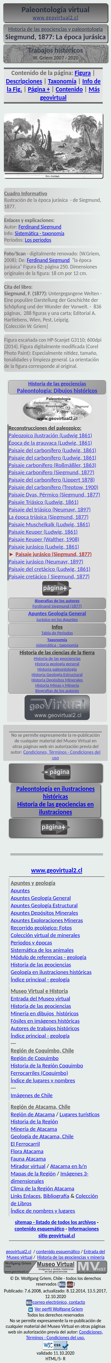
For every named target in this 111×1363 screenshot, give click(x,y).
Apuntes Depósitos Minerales (44, 912)
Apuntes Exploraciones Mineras (47, 920)
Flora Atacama (27, 1151)
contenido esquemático (39, 1228)
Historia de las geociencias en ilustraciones (55, 808)
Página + (39, 89)
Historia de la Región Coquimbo (47, 1065)
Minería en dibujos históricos (44, 1013)
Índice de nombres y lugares (43, 1210)
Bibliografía (56, 1195)
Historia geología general (57, 663)
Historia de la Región (34, 1121)
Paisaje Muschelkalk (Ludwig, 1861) (49, 524)
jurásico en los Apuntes (57, 619)
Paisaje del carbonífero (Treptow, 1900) (53, 487)
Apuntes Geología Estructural (44, 905)
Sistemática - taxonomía (39, 233)
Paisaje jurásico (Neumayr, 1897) (46, 561)
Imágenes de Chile (32, 1095)
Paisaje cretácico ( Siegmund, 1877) (49, 576)
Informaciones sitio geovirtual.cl (68, 1232)
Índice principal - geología (40, 979)
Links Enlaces (26, 1195)
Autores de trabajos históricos (45, 1028)
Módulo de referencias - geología (48, 957)
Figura (83, 73)
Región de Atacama (33, 1114)
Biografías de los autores (57, 600)
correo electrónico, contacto (59, 1302)
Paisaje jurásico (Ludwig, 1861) (44, 546)
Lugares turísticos (79, 1114)
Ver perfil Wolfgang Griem (55, 1309)
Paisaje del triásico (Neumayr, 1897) (50, 509)
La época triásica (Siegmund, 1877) (49, 516)
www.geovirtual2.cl (56, 870)
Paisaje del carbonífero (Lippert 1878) (52, 479)
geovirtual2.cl (18, 1251)
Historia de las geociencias (57, 658)
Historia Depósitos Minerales (57, 680)
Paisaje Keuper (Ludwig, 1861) (43, 531)
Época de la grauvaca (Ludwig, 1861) (50, 442)
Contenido (69, 89)
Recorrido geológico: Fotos (41, 927)
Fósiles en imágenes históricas (45, 1020)
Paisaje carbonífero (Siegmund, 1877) (51, 472)
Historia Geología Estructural (57, 674)
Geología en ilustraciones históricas (51, 972)
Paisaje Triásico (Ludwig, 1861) (43, 502)
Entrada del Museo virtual (40, 998)
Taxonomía (62, 81)
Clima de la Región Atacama (42, 1188)
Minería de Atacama (34, 1128)
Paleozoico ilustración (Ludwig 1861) (50, 435)
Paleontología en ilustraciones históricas (55, 792)
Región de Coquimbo (35, 1058)
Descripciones (24, 81)
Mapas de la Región (33, 1173)
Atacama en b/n (68, 1166)
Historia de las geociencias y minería (70, 1257)
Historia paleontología (57, 669)
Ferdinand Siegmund (40, 227)
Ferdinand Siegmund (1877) (57, 606)
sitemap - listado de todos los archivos (55, 1222)
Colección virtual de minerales (45, 935)
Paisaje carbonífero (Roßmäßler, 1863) (52, 465)
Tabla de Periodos (57, 633)
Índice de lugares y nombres (43, 1080)
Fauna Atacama (28, 1158)
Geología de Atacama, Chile (42, 1136)
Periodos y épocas (31, 942)
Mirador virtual (28, 1166)
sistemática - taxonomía (57, 645)
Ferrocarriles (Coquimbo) (39, 1073)
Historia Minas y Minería (57, 685)
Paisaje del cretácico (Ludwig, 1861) (49, 569)
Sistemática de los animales (42, 950)
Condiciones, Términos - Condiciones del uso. (64, 1334)
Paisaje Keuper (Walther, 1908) (44, 539)
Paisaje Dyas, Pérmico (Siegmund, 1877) (54, 494)
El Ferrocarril (25, 1143)
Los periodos (38, 240)
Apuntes (20, 890)
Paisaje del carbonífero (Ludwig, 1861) (52, 450)
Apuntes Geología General (41, 897)
